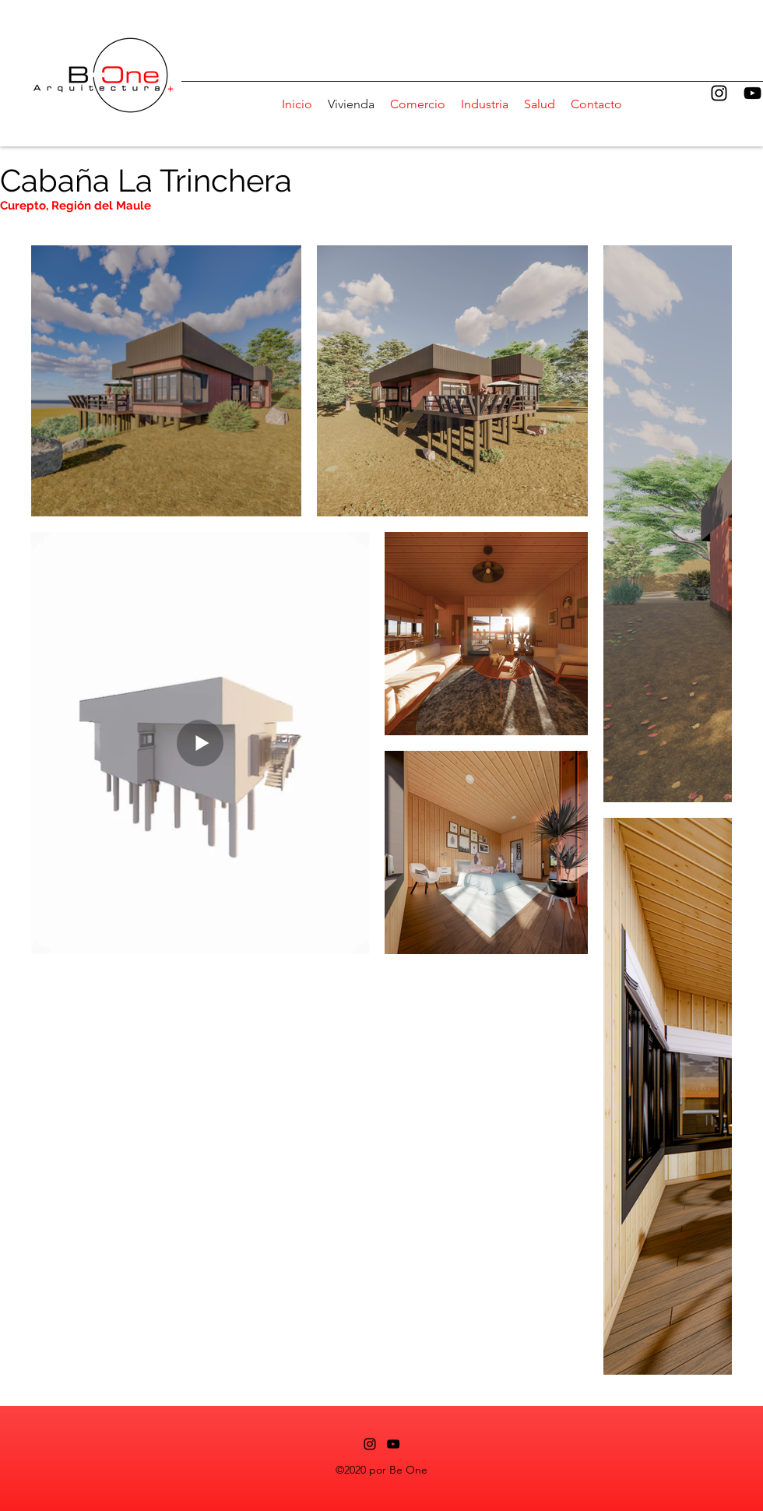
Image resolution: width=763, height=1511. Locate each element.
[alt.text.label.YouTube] (752, 93)
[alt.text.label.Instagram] (719, 93)
